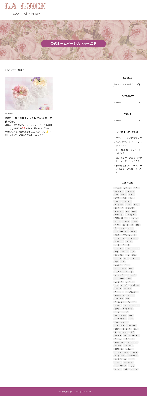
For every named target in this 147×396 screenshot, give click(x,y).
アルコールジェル (121, 322)
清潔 (116, 262)
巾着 (122, 262)
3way (131, 319)
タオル (117, 221)
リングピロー (119, 325)
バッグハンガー (120, 319)
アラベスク (119, 248)
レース (123, 195)
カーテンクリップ (121, 312)
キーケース (127, 329)
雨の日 (133, 231)
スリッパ (124, 252)
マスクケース (119, 278)
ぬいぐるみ (119, 255)
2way (116, 252)
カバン (117, 201)
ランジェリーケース (131, 336)
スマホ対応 (119, 242)
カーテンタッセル (121, 352)
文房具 (134, 221)
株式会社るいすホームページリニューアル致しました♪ (129, 168)
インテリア (119, 211)
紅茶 (116, 285)
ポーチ (136, 205)
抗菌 (132, 252)
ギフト (136, 188)
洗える (125, 225)
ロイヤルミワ (132, 238)
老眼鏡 (117, 309)
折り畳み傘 (135, 285)
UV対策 (117, 225)
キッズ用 (124, 285)
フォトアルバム (120, 359)
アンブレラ (132, 275)
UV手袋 (128, 242)
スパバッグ (128, 346)
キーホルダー (119, 275)
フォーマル (132, 302)
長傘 (130, 268)
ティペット (119, 292)
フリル (128, 205)
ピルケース (119, 282)
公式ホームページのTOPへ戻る (73, 43)
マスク (117, 235)
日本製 (117, 198)
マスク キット (120, 268)
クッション (119, 299)
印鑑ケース (119, 349)
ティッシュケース (132, 248)
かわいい (127, 188)
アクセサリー (131, 215)
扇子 (132, 332)
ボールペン (130, 282)
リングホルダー (131, 292)
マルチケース (119, 295)
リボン (131, 195)
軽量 (124, 198)
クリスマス (128, 362)
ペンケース (135, 258)
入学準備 (118, 346)
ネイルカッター (120, 315)
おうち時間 (130, 208)
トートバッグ (119, 238)
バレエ (121, 228)
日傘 (129, 278)
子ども (131, 366)
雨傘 (134, 255)
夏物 (127, 299)
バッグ (131, 198)
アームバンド (119, 302)
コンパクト (127, 201)
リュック (118, 258)
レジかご (127, 289)
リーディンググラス (131, 305)
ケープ (131, 359)
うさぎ (134, 218)
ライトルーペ (119, 356)
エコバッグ (119, 215)
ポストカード (127, 309)
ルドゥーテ (119, 205)
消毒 (130, 315)
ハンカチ (126, 221)
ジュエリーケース (121, 272)
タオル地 (118, 289)
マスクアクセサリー (122, 265)
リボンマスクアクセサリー (129, 138)
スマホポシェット (129, 235)
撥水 (137, 225)
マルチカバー (119, 342)
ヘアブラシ (123, 332)
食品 (126, 369)
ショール (118, 362)
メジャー (118, 336)
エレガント (130, 191)
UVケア (130, 228)
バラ (116, 195)
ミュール (134, 369)
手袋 (134, 211)
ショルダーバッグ (121, 231)
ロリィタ (134, 352)
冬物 (127, 211)
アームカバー (132, 356)
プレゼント (119, 191)
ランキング (119, 208)
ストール (118, 339)
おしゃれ (118, 188)
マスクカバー (132, 342)
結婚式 (117, 329)
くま (127, 255)
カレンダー (132, 325)
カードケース (119, 245)
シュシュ (131, 295)
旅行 (135, 329)
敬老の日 (118, 305)
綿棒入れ (129, 349)
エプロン (118, 369)
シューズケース (120, 366)
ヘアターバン (129, 339)
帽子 (126, 258)
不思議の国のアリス (122, 218)
